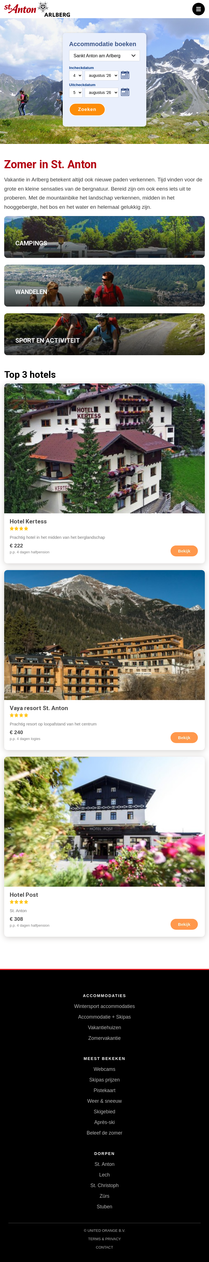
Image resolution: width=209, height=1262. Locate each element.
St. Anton (104, 1164)
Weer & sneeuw (104, 1101)
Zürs (104, 1196)
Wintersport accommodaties (104, 1006)
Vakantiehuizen (104, 1027)
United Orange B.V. (106, 1230)
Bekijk (184, 551)
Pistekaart (104, 1090)
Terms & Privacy (104, 1239)
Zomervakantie (104, 1038)
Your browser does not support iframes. (104, 80)
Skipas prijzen (104, 1080)
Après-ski (104, 1122)
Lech (104, 1175)
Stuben (104, 1206)
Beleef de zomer (104, 1133)
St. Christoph (104, 1185)
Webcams (104, 1069)
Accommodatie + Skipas (104, 1017)
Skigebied (104, 1111)
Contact (104, 1247)
